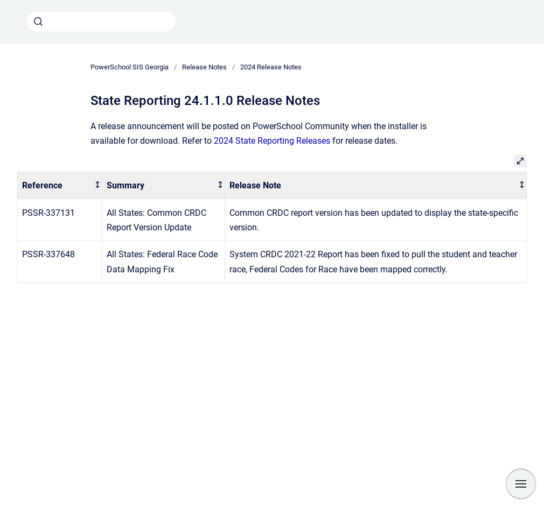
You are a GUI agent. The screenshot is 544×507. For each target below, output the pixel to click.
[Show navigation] (520, 483)
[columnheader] (60, 185)
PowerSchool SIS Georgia (129, 67)
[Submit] (38, 21)
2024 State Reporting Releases (272, 141)
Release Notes (204, 67)
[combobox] (101, 21)
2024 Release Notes (271, 67)
